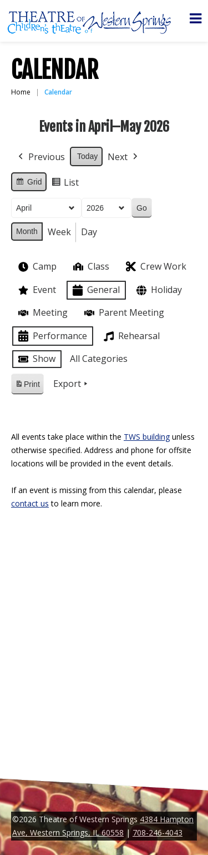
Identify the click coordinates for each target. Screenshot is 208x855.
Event (36, 290)
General (95, 290)
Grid (29, 183)
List (65, 184)
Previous (40, 157)
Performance (51, 336)
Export (71, 384)
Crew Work (155, 267)
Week (59, 232)
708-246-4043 (157, 832)
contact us (30, 503)
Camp (36, 267)
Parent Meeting (123, 312)
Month (27, 231)
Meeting (42, 312)
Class (90, 266)
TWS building (147, 436)
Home (21, 92)
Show (35, 359)
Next (124, 157)
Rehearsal (131, 336)
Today (87, 156)
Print (27, 386)
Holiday (158, 290)
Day (89, 232)
